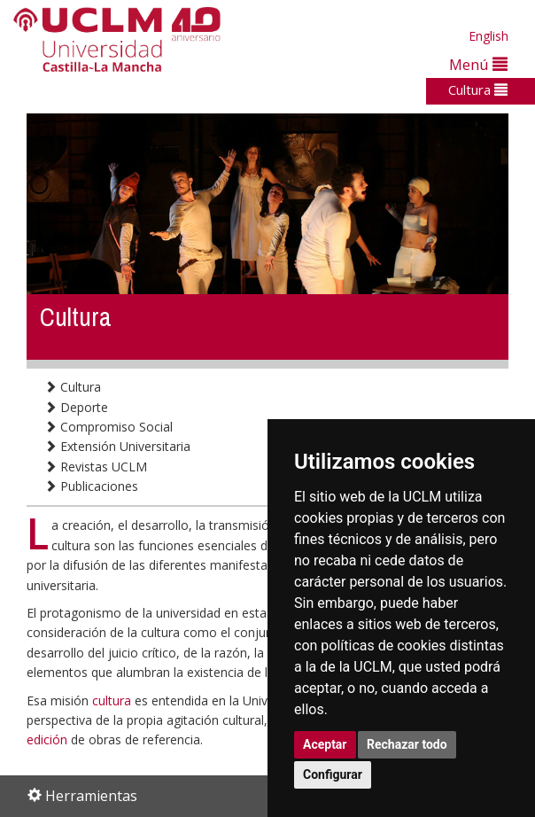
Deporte (76, 407)
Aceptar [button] (325, 744)
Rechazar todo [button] (407, 744)
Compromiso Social (108, 426)
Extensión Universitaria (117, 446)
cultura (113, 700)
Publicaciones (91, 486)
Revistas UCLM (95, 466)
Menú (478, 64)
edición (49, 739)
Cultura (478, 89)
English (488, 35)
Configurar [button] (332, 774)
